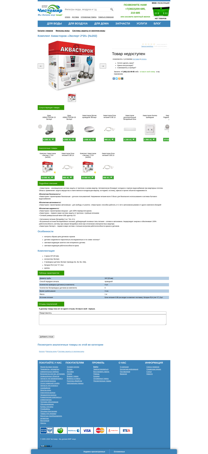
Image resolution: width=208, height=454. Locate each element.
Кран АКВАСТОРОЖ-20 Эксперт (69, 117)
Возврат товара (72, 376)
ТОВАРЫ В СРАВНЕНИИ (106, 17)
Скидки (69, 374)
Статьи (149, 372)
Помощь (96, 374)
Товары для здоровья (48, 414)
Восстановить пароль (101, 372)
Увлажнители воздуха (48, 395)
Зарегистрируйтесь (147, 46)
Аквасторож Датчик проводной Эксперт (89, 116)
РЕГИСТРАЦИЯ (163, 3)
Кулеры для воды (46, 407)
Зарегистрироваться (100, 369)
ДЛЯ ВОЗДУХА (78, 23)
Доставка (70, 372)
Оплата (69, 369)
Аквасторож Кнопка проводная (150, 116)
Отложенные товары (101, 379)
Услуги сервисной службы (50, 383)
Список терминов (152, 367)
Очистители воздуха (47, 393)
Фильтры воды (63, 31)
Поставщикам (125, 372)
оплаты (144, 59)
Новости (149, 374)
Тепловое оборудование (49, 402)
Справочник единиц (153, 369)
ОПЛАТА (67, 17)
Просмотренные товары (102, 381)
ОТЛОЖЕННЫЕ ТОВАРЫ (88, 17)
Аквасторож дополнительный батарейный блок (129, 117)
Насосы (43, 423)
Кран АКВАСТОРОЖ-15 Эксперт (49, 117)
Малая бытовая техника (49, 367)
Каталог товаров (45, 31)
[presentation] (59, 330)
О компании (124, 367)
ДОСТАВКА (75, 17)
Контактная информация (129, 369)
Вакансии (123, 374)
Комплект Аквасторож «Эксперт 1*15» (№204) (48, 155)
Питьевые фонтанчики (48, 411)
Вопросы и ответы (73, 379)
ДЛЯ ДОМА (101, 23)
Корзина (96, 376)
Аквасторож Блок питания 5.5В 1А (109, 116)
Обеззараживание (47, 404)
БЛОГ (157, 23)
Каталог (42, 351)
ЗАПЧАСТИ (122, 23)
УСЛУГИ (142, 23)
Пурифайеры (45, 409)
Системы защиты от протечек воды (88, 31)
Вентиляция (44, 421)
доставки (136, 59)
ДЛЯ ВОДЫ (54, 23)
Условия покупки (73, 367)
